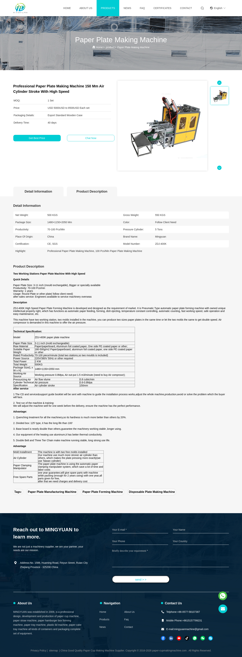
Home (67, 8)
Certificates (162, 8)
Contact (128, 627)
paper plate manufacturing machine (52, 491)
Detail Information (38, 191)
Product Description (91, 191)
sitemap (53, 650)
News (127, 8)
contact (186, 8)
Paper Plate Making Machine (133, 47)
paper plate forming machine (102, 491)
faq (126, 619)
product (110, 47)
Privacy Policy (38, 650)
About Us (85, 8)
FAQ (142, 8)
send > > (140, 579)
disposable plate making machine (152, 491)
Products (108, 8)
